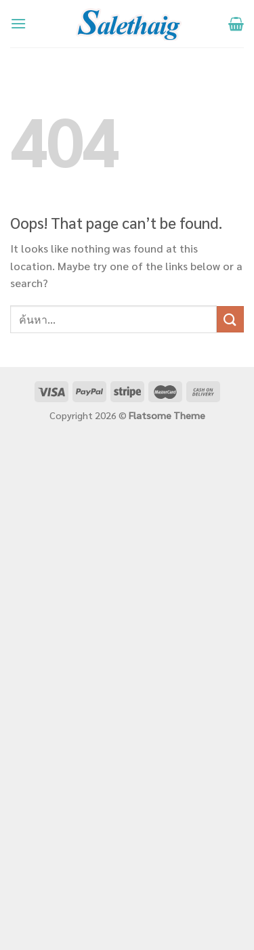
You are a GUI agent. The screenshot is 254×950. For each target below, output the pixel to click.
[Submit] (230, 319)
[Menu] (18, 23)
